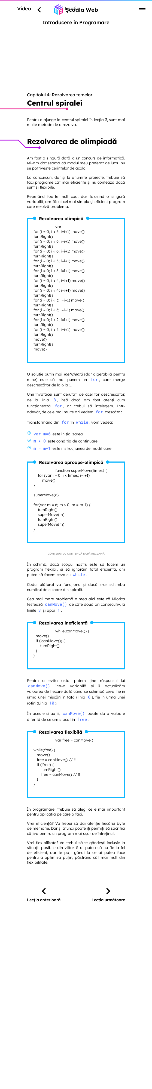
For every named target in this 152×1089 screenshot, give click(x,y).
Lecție (72, 8)
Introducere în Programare (76, 22)
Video (24, 8)
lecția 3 (100, 119)
